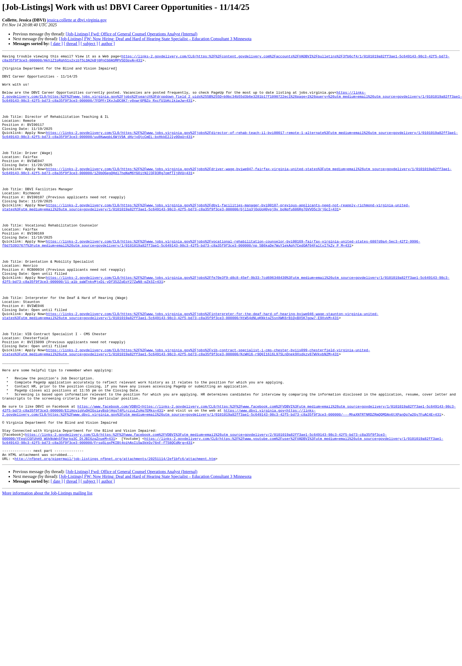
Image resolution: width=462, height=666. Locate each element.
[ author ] (107, 43)
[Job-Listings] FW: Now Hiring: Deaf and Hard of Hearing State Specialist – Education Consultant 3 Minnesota (155, 38)
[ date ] (57, 43)
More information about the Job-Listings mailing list (47, 574)
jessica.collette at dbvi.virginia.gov (77, 20)
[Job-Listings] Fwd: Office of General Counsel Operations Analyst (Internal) (131, 34)
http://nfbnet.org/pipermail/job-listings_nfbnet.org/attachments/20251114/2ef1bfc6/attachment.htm (115, 539)
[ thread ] (72, 43)
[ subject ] (89, 43)
